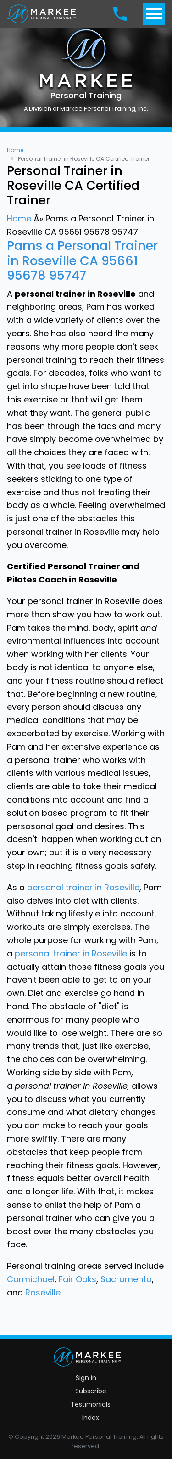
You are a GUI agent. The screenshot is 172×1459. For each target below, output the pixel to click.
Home (15, 150)
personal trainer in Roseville (83, 887)
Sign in (86, 1377)
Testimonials (91, 1404)
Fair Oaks (77, 1279)
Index (90, 1417)
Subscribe (90, 1391)
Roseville (43, 1292)
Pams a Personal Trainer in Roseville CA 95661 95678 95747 (82, 260)
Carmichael (31, 1279)
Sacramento (126, 1279)
